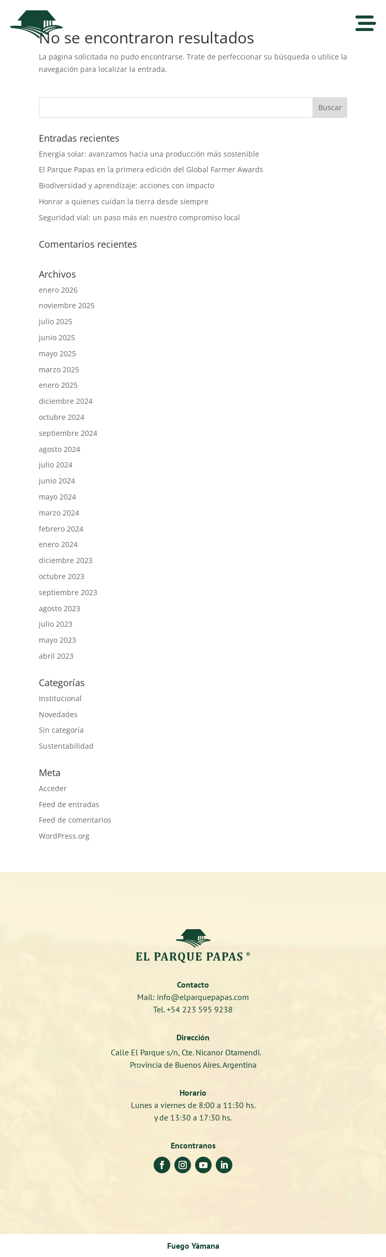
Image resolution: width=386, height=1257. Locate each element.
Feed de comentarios (75, 820)
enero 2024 (58, 544)
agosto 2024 (59, 449)
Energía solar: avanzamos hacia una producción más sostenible (149, 154)
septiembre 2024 (68, 433)
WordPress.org (64, 836)
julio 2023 (55, 624)
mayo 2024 (57, 497)
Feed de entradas (69, 804)
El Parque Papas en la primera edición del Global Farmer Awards (151, 169)
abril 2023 (56, 656)
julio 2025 (55, 321)
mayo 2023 (57, 640)
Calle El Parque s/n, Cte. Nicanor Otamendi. (193, 1052)
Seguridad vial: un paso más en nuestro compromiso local (139, 217)
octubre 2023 (61, 576)
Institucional (60, 698)
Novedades (58, 714)
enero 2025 (58, 385)
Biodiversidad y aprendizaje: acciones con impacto (126, 185)
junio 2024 (57, 481)
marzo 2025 (59, 369)
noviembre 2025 (67, 305)
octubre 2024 (61, 417)
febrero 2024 (61, 529)
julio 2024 (55, 465)
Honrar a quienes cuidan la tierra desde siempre (124, 201)
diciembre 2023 (66, 560)
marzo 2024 (59, 513)
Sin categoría (61, 730)
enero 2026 (58, 290)
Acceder (53, 788)
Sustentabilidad (66, 746)
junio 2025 (57, 337)
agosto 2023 (59, 608)
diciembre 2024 (66, 401)
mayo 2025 (57, 353)
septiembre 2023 (68, 592)
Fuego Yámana (193, 1245)
